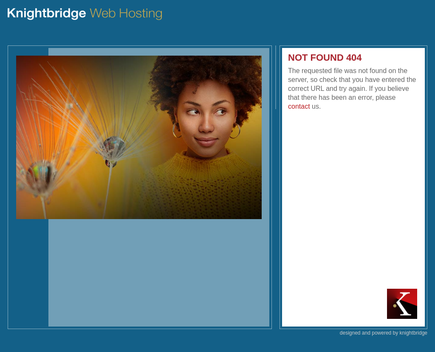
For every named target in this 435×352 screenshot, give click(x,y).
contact (299, 106)
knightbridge (413, 333)
